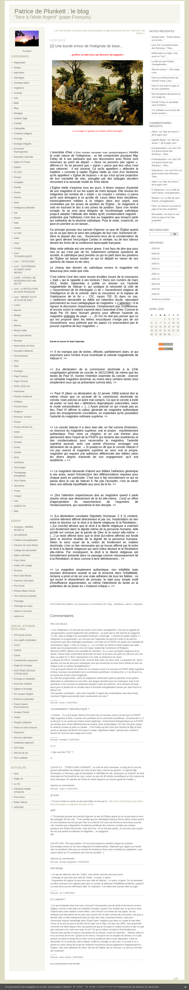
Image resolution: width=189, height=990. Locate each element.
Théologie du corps (23, 606)
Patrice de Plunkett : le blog (52, 11)
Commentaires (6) (98, 604)
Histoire (17, 197)
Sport (16, 457)
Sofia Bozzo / (158, 170)
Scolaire (18, 442)
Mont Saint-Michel (22, 335)
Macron (17, 310)
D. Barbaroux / (159, 190)
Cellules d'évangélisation (26, 540)
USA (16, 501)
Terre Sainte (20, 480)
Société (17, 452)
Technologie (20, 467)
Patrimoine (19, 391)
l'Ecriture (18, 570)
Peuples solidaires (23, 722)
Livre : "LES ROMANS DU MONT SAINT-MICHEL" (25, 269)
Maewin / (156, 198)
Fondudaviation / (160, 148)
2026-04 (156, 248)
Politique (18, 401)
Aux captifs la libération (25, 640)
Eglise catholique (22, 555)
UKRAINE (19, 807)
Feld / (154, 206)
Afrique (17, 67)
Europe (17, 177)
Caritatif (17, 123)
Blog (16, 108)
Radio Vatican (20, 802)
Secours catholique (23, 737)
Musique (18, 340)
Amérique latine (21, 83)
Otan (16, 366)
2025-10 (156, 279)
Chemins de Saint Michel (26, 545)
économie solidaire (23, 684)
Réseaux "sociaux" (23, 417)
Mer (16, 320)
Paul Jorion (19, 797)
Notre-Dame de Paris (24, 346)
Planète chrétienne (23, 396)
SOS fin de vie (21, 753)
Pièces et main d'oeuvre (25, 727)
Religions (18, 411)
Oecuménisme (21, 356)
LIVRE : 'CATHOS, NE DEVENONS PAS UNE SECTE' (25, 280)
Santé (17, 432)
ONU (16, 361)
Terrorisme (19, 486)
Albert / (155, 181)
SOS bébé (19, 748)
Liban (16, 238)
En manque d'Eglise (23, 694)
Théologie (19, 601)
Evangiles (18, 182)
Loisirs (17, 305)
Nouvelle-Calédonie (23, 351)
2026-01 (156, 263)
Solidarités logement (24, 742)
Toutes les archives (161, 299)
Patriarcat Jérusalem (24, 580)
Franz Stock (20, 560)
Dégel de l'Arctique (23, 665)
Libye (16, 243)
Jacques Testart (21, 712)
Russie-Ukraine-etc (23, 427)
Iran (16, 213)
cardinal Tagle (20, 118)
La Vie (17, 784)
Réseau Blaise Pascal (24, 591)
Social (17, 447)
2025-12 (156, 269)
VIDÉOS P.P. (20, 506)
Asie (16, 98)
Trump (17, 491)
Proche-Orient (21, 406)
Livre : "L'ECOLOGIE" (24, 261)
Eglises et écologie (23, 689)
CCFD (17, 645)
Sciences (18, 437)
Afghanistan (19, 62)
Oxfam (17, 717)
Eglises (17, 167)
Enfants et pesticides (24, 699)
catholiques (119, 604)
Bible (16, 103)
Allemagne (19, 77)
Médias (17, 315)
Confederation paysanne (26, 660)
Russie (17, 422)
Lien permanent (81, 604)
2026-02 (156, 258)
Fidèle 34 (18, 779)
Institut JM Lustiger (23, 565)
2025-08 (156, 289)
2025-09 (156, 284)
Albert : (155, 131)
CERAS (17, 650)
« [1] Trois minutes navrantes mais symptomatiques (78, 30)
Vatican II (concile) (23, 611)
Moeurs (17, 325)
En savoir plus (152, 987)
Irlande (17, 218)
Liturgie (17, 248)
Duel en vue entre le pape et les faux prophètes (166, 217)
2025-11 (156, 274)
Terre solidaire (21, 758)
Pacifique (18, 371)
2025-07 (156, 294)
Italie (16, 223)
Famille (17, 187)
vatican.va (19, 616)
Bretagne (18, 113)
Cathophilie (19, 128)
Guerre (17, 192)
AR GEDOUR (20, 535)
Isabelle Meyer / (159, 140)
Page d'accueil (112, 30)
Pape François (21, 376)
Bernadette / (158, 214)
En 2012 (18, 172)
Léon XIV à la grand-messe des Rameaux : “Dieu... (166, 151)
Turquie (17, 496)
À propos (27, 51)
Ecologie (18, 138)
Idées (16, 202)
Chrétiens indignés (23, 133)
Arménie (18, 93)
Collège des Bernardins (25, 550)
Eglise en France (22, 162)
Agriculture (19, 72)
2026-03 (156, 253)
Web (16, 511)
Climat (17, 655)
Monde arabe (20, 330)
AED (16, 773)
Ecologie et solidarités (24, 679)
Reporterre (19, 732)
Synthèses (19, 462)
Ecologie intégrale (22, 144)
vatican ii (129, 604)
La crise (18, 233)
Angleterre (19, 88)
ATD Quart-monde (23, 635)
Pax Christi (19, 586)
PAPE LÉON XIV (22, 386)
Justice (17, 228)
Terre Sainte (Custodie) (25, 596)
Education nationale (23, 157)
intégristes (138, 604)
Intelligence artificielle (24, 207)
